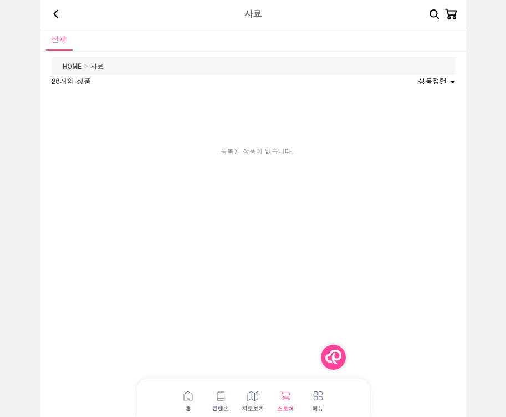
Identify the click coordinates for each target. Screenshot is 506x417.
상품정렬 (436, 81)
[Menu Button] (333, 357)
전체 (59, 38)
